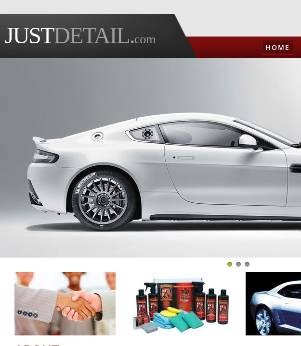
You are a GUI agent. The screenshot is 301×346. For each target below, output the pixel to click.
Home (277, 47)
